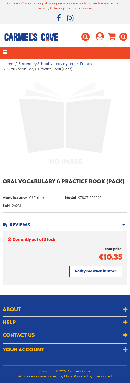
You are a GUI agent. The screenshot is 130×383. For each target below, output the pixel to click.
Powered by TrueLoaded (93, 376)
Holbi (68, 376)
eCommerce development (38, 376)
